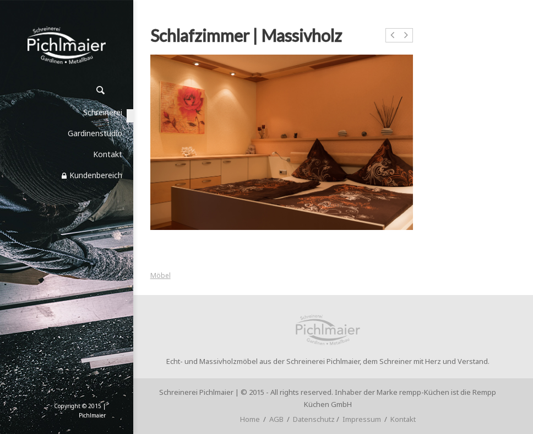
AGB (276, 419)
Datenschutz (314, 419)
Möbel (160, 275)
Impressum (361, 419)
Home (250, 419)
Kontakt (403, 419)
